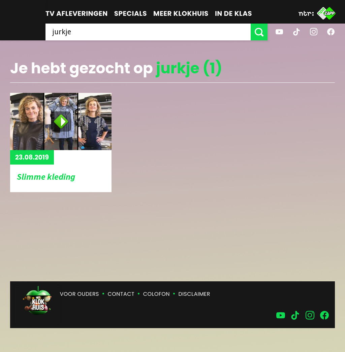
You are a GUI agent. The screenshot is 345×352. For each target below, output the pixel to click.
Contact (121, 294)
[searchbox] (148, 32)
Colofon (156, 294)
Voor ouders (79, 294)
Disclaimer (194, 294)
